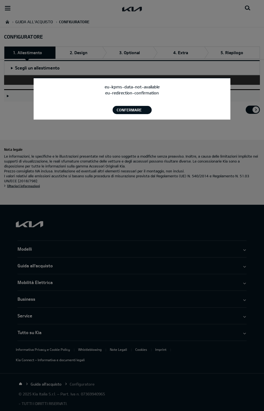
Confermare (129, 110)
